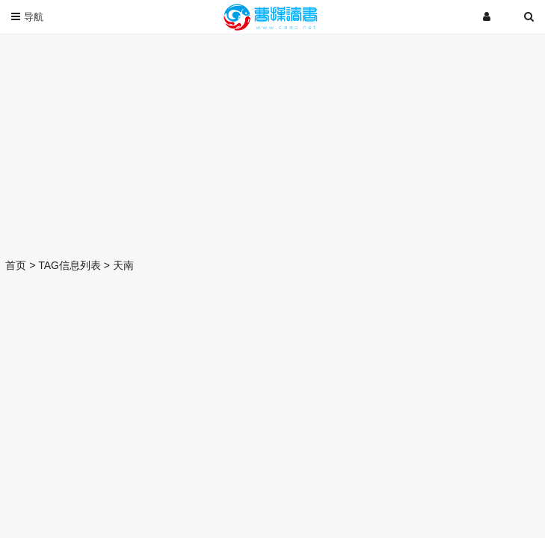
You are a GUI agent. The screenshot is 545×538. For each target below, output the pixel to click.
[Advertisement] (272, 142)
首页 (15, 265)
